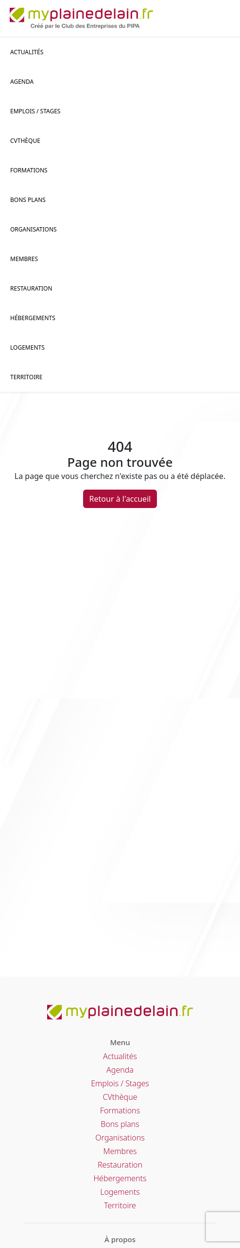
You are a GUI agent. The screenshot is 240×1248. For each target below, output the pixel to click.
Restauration (31, 288)
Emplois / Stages (120, 1083)
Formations (29, 170)
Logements (27, 347)
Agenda (22, 81)
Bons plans (28, 200)
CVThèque (25, 141)
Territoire (26, 377)
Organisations (33, 229)
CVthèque (120, 1097)
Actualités (26, 52)
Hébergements (32, 318)
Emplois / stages (35, 111)
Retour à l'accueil (120, 498)
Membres (24, 259)
